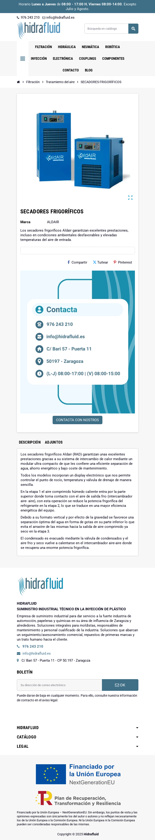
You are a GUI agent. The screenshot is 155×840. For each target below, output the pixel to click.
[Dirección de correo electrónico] (59, 685)
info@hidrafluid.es (58, 17)
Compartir (77, 262)
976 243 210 (28, 17)
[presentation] (52, 714)
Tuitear (100, 262)
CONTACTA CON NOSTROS (77, 420)
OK (120, 685)
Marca (25, 222)
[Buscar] (111, 29)
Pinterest (123, 262)
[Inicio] (18, 81)
